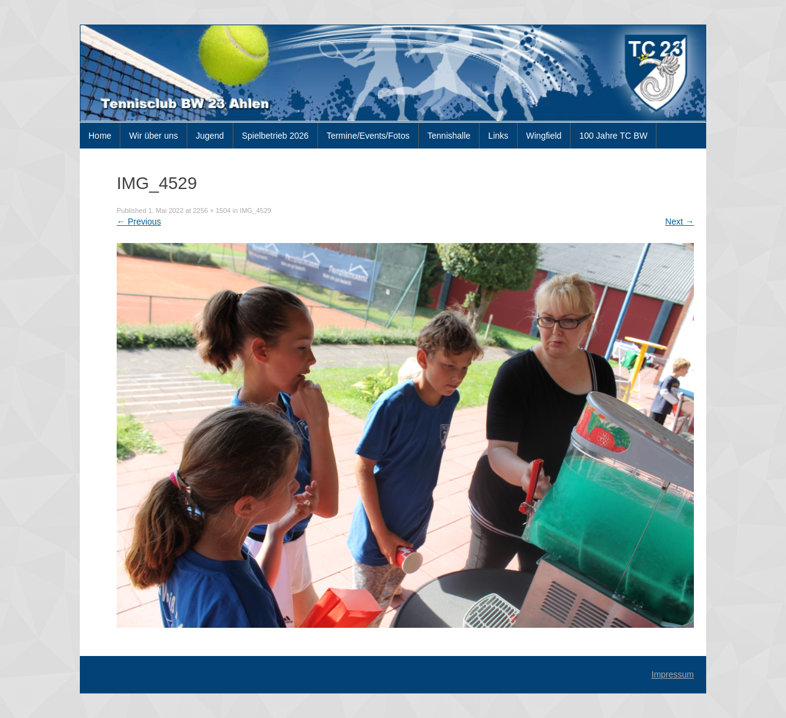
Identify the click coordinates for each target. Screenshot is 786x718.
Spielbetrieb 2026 (275, 136)
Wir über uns (153, 136)
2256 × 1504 (211, 210)
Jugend (210, 136)
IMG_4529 (255, 210)
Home (99, 136)
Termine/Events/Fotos (368, 136)
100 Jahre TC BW (613, 136)
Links (498, 136)
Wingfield (544, 136)
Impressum (673, 674)
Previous (139, 221)
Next (679, 221)
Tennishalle (448, 136)
